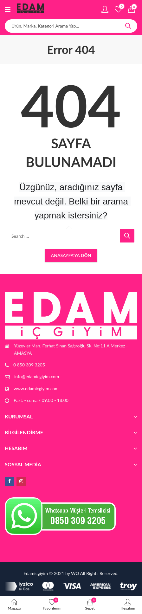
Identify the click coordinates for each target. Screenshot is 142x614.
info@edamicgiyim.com (36, 376)
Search (128, 26)
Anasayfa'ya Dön (71, 255)
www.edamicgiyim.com (36, 388)
